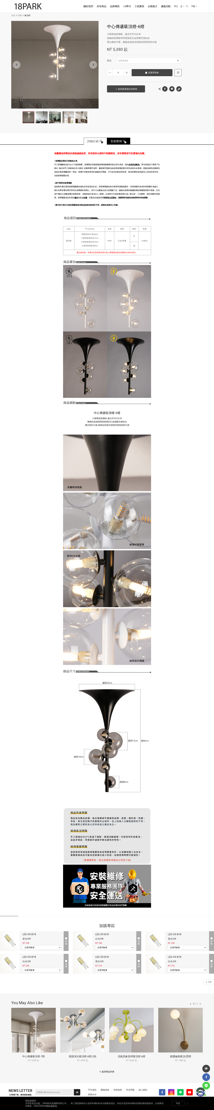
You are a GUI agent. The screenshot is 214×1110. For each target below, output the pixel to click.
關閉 (187, 1103)
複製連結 (179, 88)
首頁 (13, 15)
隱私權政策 (51, 1106)
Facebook (164, 89)
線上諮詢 (143, 1090)
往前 (190, 1004)
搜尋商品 (187, 6)
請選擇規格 (148, 60)
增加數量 (127, 72)
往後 (200, 1004)
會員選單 (181, 6)
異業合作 (92, 1094)
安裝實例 (116, 141)
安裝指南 (117, 1090)
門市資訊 (92, 1090)
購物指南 (105, 1090)
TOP (209, 982)
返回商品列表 (108, 1071)
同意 (178, 1103)
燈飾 (20, 15)
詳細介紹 (93, 141)
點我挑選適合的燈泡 (127, 89)
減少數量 (109, 72)
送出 (77, 1092)
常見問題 (130, 1090)
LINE (172, 89)
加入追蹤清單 (178, 73)
